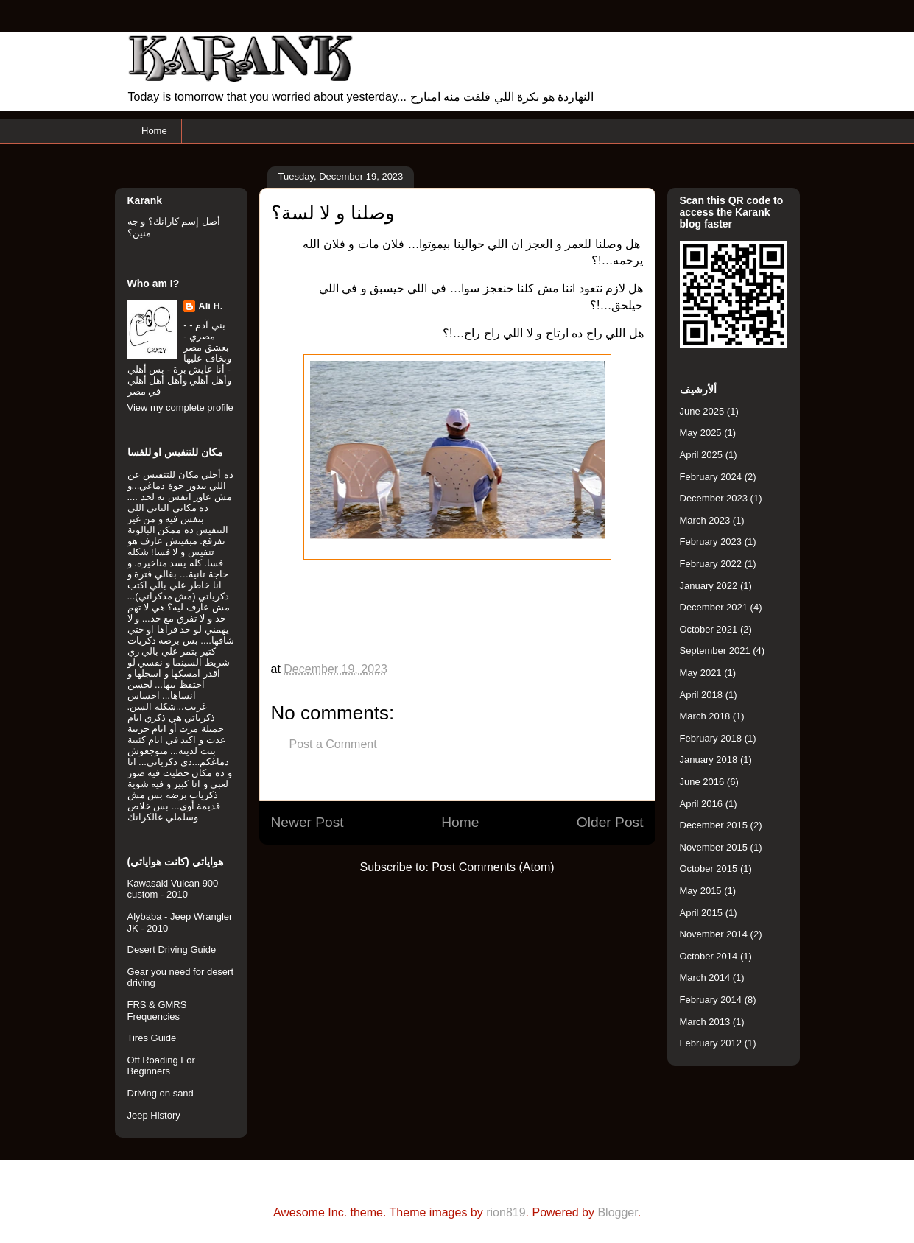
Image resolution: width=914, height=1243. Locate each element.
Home (154, 130)
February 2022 (711, 563)
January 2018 (709, 759)
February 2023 (711, 541)
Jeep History (153, 1115)
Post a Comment (333, 744)
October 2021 (709, 629)
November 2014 (714, 934)
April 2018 (701, 694)
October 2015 (709, 868)
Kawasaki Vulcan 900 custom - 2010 (173, 889)
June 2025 (702, 411)
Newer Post (307, 822)
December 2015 (714, 825)
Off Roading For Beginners (161, 1065)
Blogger (617, 1212)
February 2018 (711, 738)
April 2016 (701, 803)
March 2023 (705, 520)
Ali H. (210, 305)
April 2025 (701, 454)
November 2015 (714, 847)
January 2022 (709, 585)
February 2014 (711, 999)
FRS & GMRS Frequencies (157, 1010)
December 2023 (714, 498)
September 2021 (715, 650)
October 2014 (709, 956)
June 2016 (702, 781)
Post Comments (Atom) (493, 867)
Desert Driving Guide (172, 949)
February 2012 (711, 1043)
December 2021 (714, 607)
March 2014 (705, 977)
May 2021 (701, 672)
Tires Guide (152, 1037)
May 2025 (701, 432)
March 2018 (705, 716)
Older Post (610, 822)
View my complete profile (180, 407)
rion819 (505, 1212)
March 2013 (705, 1021)
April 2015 (701, 912)
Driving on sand (160, 1093)
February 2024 (711, 476)
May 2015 (701, 890)
